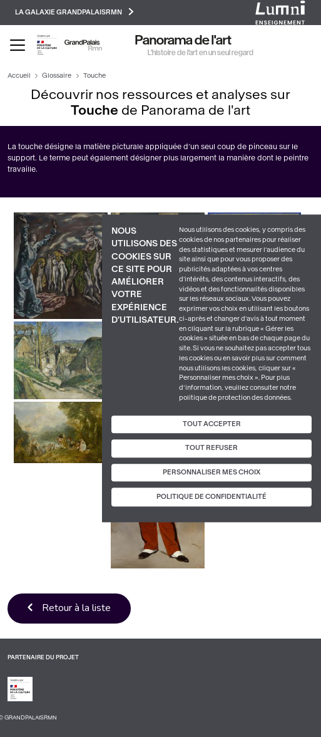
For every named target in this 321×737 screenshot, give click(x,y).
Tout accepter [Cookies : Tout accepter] (212, 424)
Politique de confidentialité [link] (211, 497)
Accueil (19, 75)
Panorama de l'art (183, 40)
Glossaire (56, 75)
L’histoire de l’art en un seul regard (200, 52)
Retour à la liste (76, 608)
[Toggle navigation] (18, 45)
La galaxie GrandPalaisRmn (74, 12)
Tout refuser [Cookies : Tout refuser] (211, 447)
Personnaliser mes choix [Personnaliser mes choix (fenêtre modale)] (211, 472)
